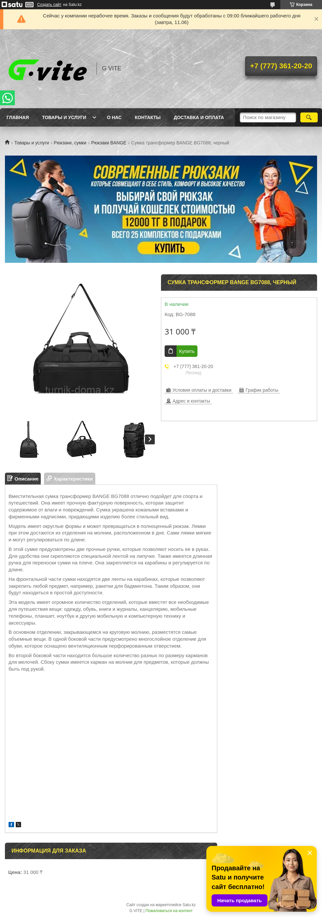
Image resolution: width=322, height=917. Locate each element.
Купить (187, 351)
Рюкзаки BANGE (108, 142)
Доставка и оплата (199, 117)
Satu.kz (189, 905)
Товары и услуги (64, 117)
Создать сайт (49, 4)
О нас (114, 117)
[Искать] (309, 117)
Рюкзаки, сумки (70, 142)
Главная (18, 117)
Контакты (147, 117)
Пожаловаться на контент (169, 910)
